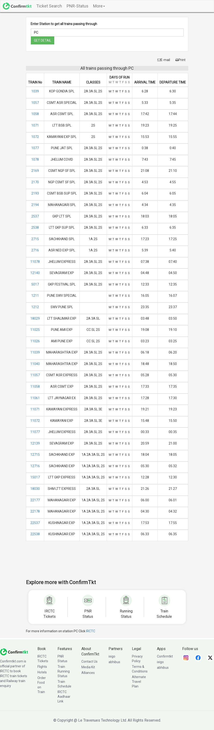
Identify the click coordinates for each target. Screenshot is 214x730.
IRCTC (90, 631)
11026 (35, 341)
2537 (35, 216)
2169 (35, 171)
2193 (35, 193)
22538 (35, 534)
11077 (35, 432)
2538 (35, 227)
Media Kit (88, 667)
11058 (35, 386)
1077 (35, 148)
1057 (35, 103)
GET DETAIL (42, 40)
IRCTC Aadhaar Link (64, 696)
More (99, 6)
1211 (35, 295)
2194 (35, 205)
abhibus (114, 662)
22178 (35, 511)
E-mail (163, 60)
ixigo (112, 656)
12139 (35, 443)
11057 (35, 375)
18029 (35, 318)
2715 (35, 239)
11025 (35, 330)
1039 (35, 91)
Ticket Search (49, 6)
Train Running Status (64, 671)
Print (180, 60)
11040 (35, 364)
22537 (35, 523)
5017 (35, 284)
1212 (35, 307)
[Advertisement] (111, 563)
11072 (35, 421)
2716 (35, 250)
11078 (35, 262)
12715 (35, 454)
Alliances (88, 673)
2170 (35, 182)
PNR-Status (77, 6)
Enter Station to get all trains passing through (64, 24)
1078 (35, 159)
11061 (35, 398)
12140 (35, 273)
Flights (42, 667)
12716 (35, 466)
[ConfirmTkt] (14, 651)
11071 (35, 409)
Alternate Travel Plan (139, 681)
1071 (35, 125)
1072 (35, 137)
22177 (35, 500)
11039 (35, 352)
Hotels (42, 672)
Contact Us (89, 661)
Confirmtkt (165, 656)
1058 (35, 114)
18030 (35, 489)
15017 (35, 477)
